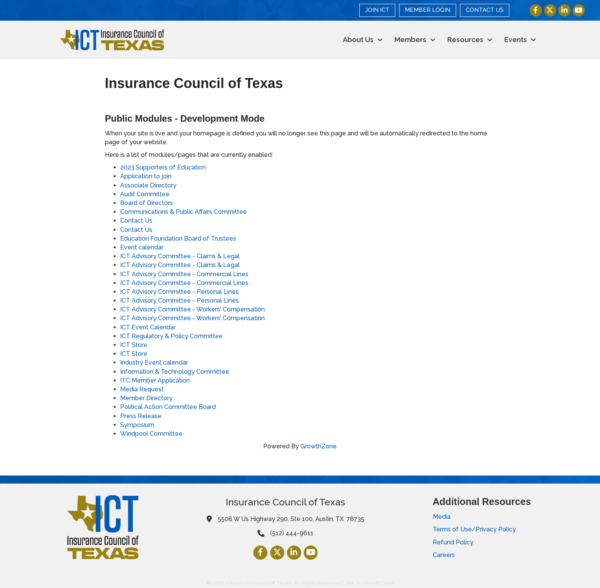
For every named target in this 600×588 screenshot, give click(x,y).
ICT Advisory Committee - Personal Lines (179, 291)
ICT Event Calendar (148, 327)
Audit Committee (145, 194)
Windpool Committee (151, 433)
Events (515, 40)
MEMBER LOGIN (428, 10)
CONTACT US (485, 10)
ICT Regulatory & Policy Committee (171, 336)
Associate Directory (148, 185)
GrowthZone (318, 446)
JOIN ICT (377, 10)
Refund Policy (453, 542)
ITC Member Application (155, 380)
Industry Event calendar (154, 362)
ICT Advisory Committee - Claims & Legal (180, 256)
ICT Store (133, 345)
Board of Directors (146, 203)
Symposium (137, 424)
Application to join (145, 176)
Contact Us (136, 220)
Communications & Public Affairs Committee (183, 211)
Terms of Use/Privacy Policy (474, 529)
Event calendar (141, 247)
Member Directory (146, 398)
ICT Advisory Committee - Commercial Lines (184, 274)
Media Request (142, 389)
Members (410, 40)
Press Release (140, 416)
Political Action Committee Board (168, 406)
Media (441, 516)
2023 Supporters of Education (163, 167)
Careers (444, 555)
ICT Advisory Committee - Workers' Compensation (192, 309)
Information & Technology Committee (174, 371)
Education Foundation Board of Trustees (178, 238)
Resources (465, 40)
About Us (358, 40)
